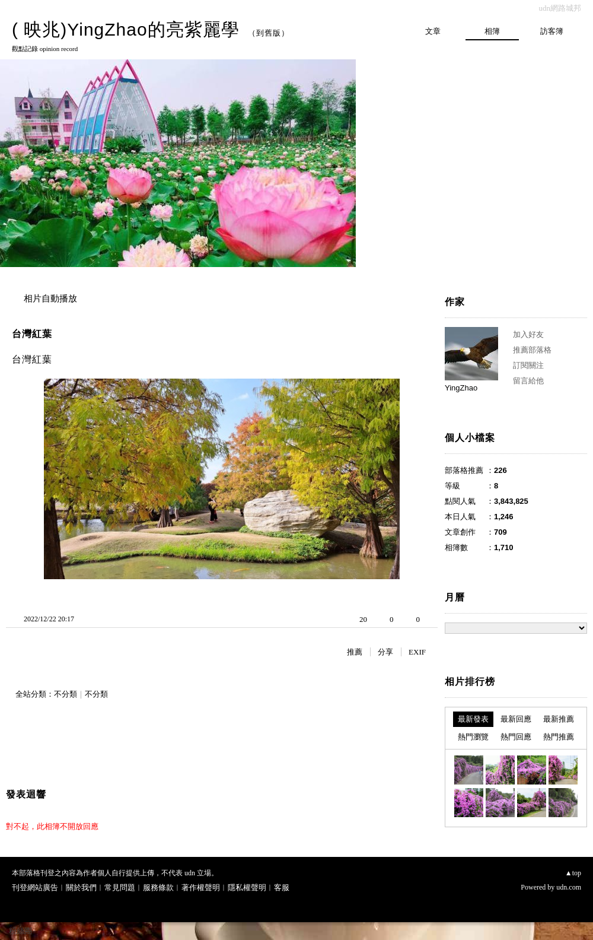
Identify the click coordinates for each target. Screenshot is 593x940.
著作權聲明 (200, 887)
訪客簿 (551, 31)
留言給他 (528, 380)
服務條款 (158, 887)
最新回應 (515, 718)
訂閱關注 (528, 365)
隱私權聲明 (247, 887)
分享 (385, 651)
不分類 (65, 694)
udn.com (568, 887)
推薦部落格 (532, 349)
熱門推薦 (558, 736)
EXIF (417, 651)
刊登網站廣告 (35, 887)
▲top (573, 873)
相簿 (492, 31)
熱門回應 (515, 736)
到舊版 (268, 32)
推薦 (354, 651)
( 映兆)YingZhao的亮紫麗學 (126, 29)
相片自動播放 (50, 298)
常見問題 (119, 887)
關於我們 (81, 887)
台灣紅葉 (32, 334)
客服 (281, 887)
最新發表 (473, 718)
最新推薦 (558, 718)
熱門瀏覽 (473, 736)
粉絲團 (20, 930)
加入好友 (528, 334)
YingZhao (461, 387)
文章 (433, 31)
